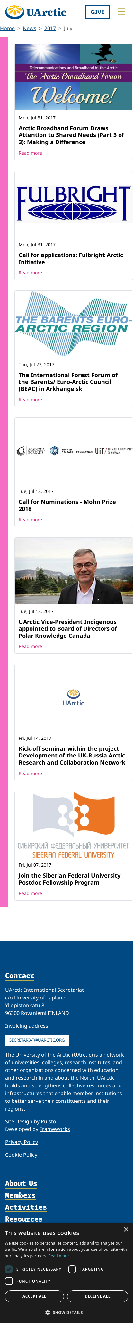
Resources (24, 1219)
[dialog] (66, 1273)
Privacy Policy (21, 1142)
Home (7, 28)
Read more (30, 153)
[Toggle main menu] (121, 11)
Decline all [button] (98, 1296)
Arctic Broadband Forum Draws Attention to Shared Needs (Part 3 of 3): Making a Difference (71, 135)
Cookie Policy (21, 1154)
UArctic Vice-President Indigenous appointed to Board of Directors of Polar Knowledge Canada (68, 628)
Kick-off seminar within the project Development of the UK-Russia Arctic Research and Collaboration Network (72, 755)
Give (98, 11)
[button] (66, 1312)
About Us (21, 1184)
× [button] (125, 1229)
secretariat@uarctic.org (37, 1040)
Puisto (48, 1121)
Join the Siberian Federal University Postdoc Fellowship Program (69, 878)
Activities (26, 1207)
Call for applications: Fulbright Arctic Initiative (71, 258)
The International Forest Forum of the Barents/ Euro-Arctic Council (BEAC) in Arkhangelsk (68, 382)
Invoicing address (26, 1025)
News (29, 28)
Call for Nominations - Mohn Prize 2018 (67, 505)
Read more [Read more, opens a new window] (59, 1255)
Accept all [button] (34, 1296)
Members (20, 1195)
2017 (50, 28)
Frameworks (55, 1129)
